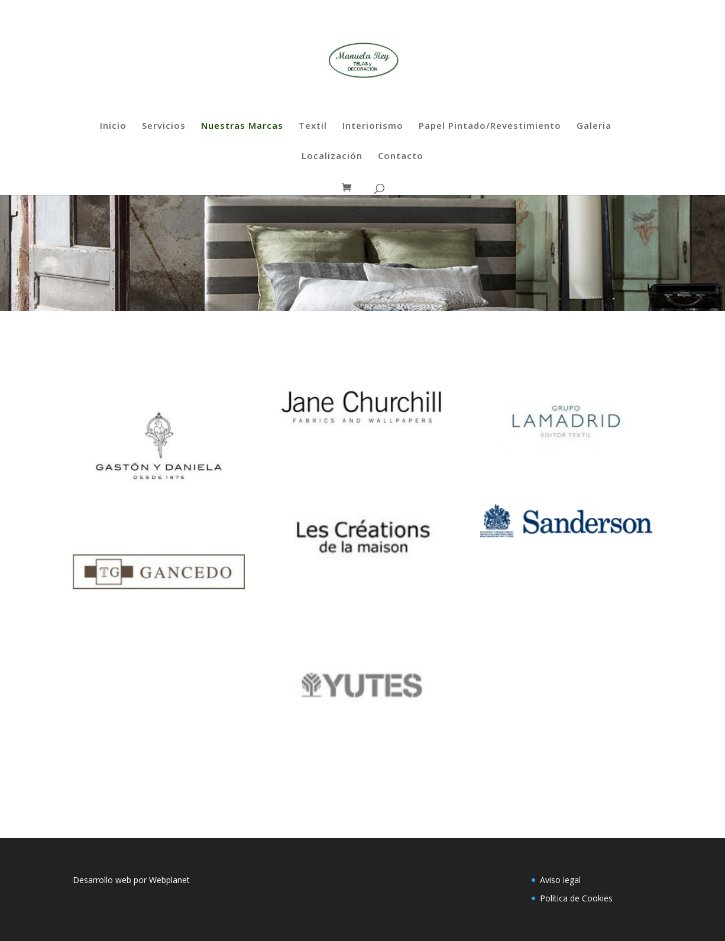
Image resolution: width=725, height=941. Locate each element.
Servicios (164, 126)
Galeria (594, 126)
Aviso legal (560, 879)
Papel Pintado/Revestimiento (490, 126)
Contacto (400, 156)
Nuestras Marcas (242, 126)
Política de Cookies (576, 898)
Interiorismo (372, 126)
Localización (332, 156)
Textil (313, 126)
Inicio (113, 126)
